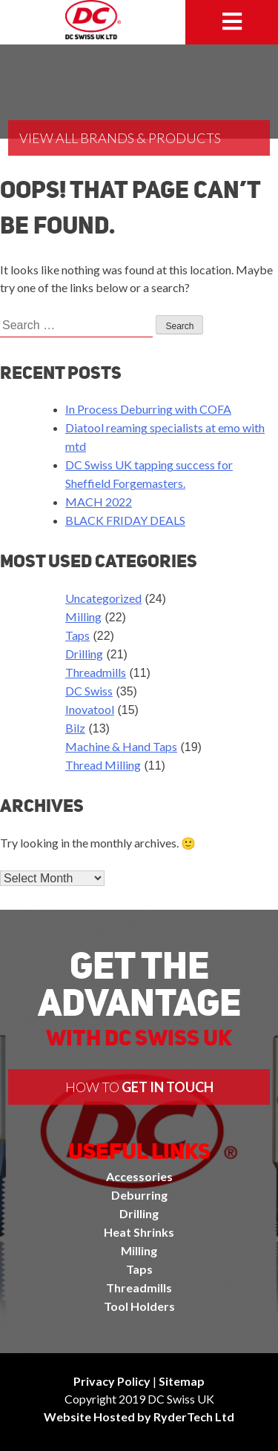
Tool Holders (139, 1306)
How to (139, 1087)
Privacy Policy (111, 1381)
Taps (77, 635)
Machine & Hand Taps (121, 746)
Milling (83, 616)
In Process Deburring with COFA (148, 409)
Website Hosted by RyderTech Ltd (139, 1416)
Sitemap (182, 1381)
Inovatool (89, 709)
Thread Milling (103, 765)
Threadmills (95, 672)
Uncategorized (103, 598)
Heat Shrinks (139, 1232)
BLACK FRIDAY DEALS (125, 520)
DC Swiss (89, 691)
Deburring (139, 1195)
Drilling (84, 654)
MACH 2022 (98, 502)
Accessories (139, 1176)
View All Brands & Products (120, 138)
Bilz (75, 728)
